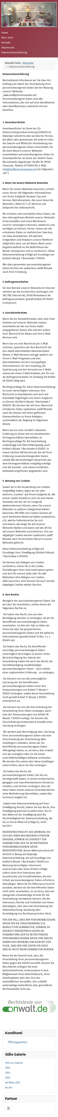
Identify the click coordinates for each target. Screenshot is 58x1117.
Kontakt (5, 42)
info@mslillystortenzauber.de (19, 169)
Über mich (7, 37)
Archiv (8, 1087)
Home (4, 32)
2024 (7, 1072)
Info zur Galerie (14, 1062)
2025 (7, 1067)
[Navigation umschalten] (8, 1108)
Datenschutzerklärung (14, 52)
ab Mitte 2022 (12, 1082)
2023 (7, 1077)
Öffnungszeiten (17, 1042)
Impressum (7, 47)
